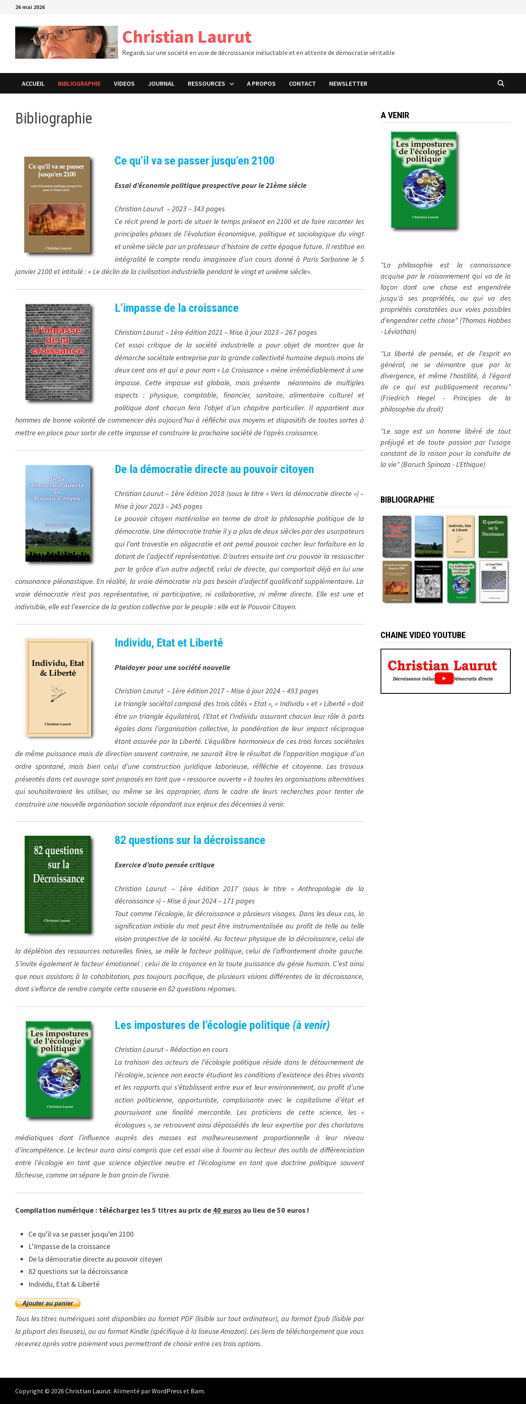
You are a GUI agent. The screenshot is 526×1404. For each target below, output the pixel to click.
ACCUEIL (33, 83)
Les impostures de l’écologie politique (222, 1025)
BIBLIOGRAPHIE (79, 83)
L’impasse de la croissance (177, 308)
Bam (197, 1391)
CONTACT (302, 83)
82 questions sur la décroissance (190, 840)
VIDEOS (124, 83)
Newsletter (348, 83)
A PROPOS (261, 83)
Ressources (206, 83)
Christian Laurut (186, 36)
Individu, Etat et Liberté (169, 642)
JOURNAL (161, 83)
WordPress (167, 1391)
